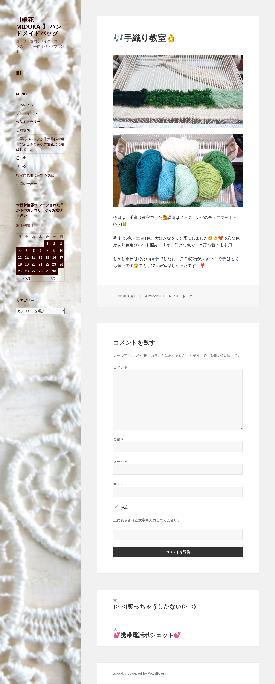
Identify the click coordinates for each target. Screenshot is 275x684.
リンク (21, 166)
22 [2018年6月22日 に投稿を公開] (47, 264)
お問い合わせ (26, 183)
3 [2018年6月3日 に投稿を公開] (61, 243)
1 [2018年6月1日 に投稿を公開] (47, 243)
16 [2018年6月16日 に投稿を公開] (54, 257)
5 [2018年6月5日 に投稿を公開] (27, 250)
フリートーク (182, 296)
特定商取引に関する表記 (35, 175)
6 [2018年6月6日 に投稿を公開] (34, 250)
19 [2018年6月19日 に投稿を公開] (27, 264)
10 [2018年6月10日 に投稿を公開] (61, 250)
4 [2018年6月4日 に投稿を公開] (20, 250)
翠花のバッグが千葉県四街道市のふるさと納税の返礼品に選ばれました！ (40, 144)
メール (120, 461)
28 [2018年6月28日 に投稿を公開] (40, 271)
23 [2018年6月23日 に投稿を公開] (54, 264)
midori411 (156, 296)
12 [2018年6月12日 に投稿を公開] (27, 257)
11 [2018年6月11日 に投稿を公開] (20, 257)
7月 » (54, 278)
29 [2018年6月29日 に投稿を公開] (47, 271)
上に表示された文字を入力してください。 (147, 520)
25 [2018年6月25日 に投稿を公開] (20, 271)
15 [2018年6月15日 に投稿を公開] (47, 257)
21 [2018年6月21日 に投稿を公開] (40, 264)
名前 (118, 439)
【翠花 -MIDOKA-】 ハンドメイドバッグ (39, 26)
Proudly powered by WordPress (139, 673)
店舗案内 (23, 130)
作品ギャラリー (28, 121)
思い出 (21, 157)
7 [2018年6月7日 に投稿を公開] (40, 250)
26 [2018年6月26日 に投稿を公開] (27, 271)
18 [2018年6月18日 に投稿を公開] (20, 264)
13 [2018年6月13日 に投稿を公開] (33, 257)
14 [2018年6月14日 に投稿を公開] (40, 257)
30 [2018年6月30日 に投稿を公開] (54, 271)
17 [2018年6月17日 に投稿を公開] (61, 257)
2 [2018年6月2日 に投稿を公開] (54, 243)
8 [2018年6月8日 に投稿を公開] (47, 250)
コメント (120, 367)
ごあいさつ (24, 104)
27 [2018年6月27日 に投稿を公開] (33, 271)
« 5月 (27, 278)
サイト (118, 484)
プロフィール (26, 113)
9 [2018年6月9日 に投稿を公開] (54, 250)
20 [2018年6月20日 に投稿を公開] (33, 264)
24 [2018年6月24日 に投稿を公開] (61, 264)
